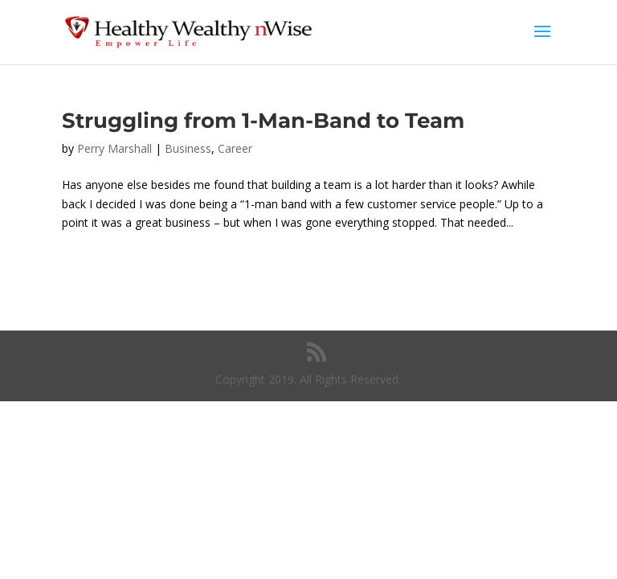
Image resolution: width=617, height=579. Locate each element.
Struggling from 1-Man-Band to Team (263, 120)
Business (188, 148)
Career (235, 148)
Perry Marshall (114, 148)
